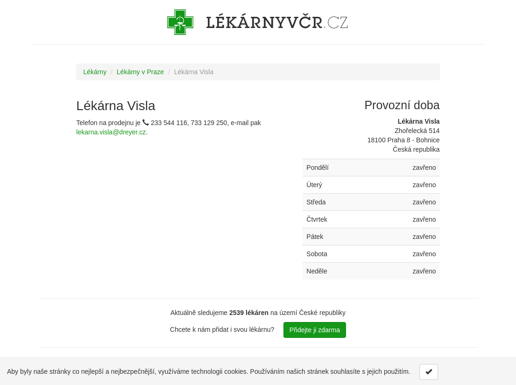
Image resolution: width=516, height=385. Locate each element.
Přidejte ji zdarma (315, 330)
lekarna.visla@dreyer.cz (111, 132)
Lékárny (94, 72)
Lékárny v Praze (140, 72)
